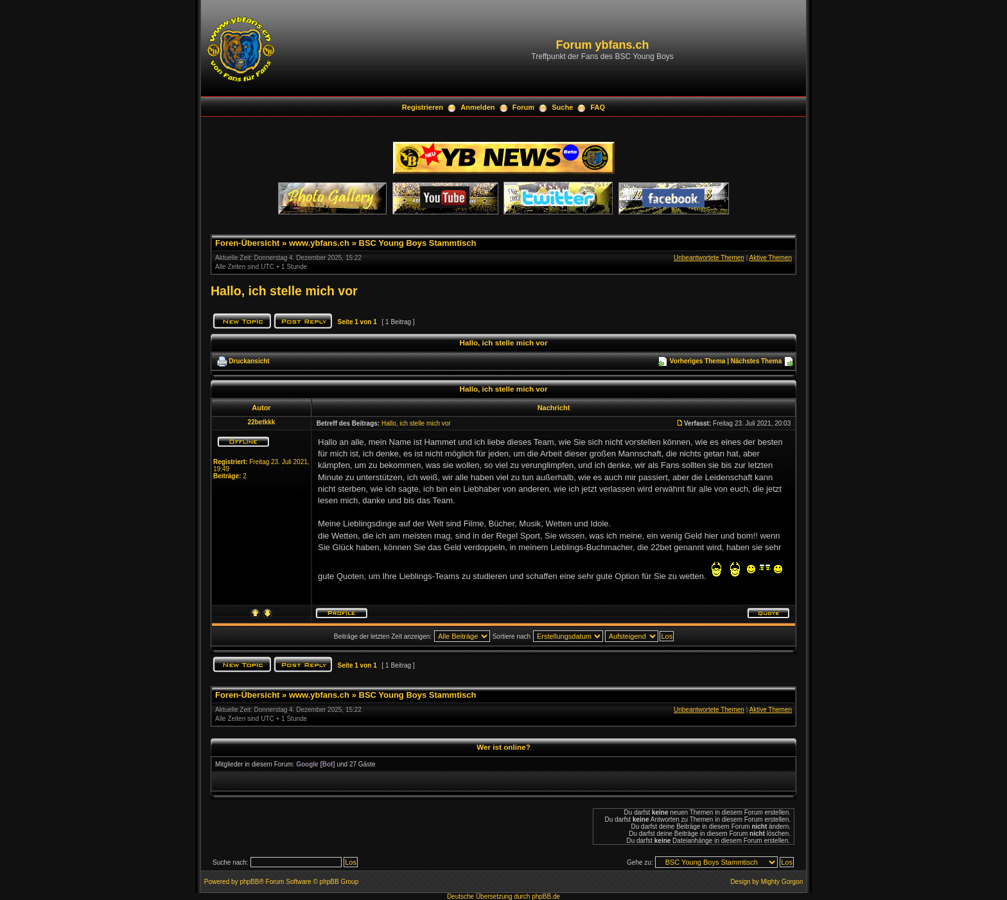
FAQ (598, 107)
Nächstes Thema (756, 361)
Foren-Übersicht (247, 243)
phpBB (249, 881)
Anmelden (477, 107)
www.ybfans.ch (319, 243)
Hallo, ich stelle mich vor (284, 291)
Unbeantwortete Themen (709, 257)
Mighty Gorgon (782, 881)
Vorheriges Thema (698, 361)
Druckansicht (249, 361)
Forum (523, 107)
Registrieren (422, 107)
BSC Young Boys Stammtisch (418, 243)
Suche (562, 107)
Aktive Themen (770, 257)
